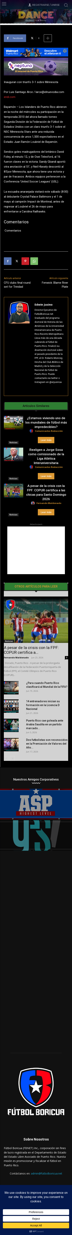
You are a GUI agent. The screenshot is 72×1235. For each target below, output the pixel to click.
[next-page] (12, 758)
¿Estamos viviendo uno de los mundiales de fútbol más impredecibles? (46, 422)
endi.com (9, 97)
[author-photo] (31, 431)
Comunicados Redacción (49, 430)
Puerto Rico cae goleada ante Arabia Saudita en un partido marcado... (44, 724)
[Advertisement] (36, 550)
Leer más (46, 440)
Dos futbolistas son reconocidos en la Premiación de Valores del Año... (47, 743)
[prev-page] (6, 758)
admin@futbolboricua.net (46, 1173)
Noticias (13, 442)
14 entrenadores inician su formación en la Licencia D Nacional (43, 705)
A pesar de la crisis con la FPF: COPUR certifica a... (31, 650)
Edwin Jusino (44, 304)
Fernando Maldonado (48, 503)
